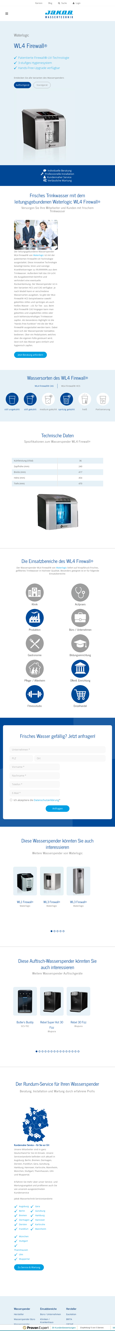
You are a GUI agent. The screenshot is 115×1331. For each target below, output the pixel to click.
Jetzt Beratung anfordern (76, 320)
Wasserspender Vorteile (20, 1235)
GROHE (62, 1230)
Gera (81, 1119)
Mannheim (79, 1164)
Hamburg (78, 1137)
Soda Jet (63, 1240)
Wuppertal (93, 1151)
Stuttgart (97, 1128)
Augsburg (64, 1124)
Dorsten (69, 1146)
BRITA (62, 1225)
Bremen (69, 1133)
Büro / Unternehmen (43, 1222)
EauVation (64, 1220)
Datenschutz (83, 1312)
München (93, 1124)
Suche (62, 3)
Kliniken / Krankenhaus (42, 1230)
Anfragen (57, 757)
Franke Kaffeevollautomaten (92, 1222)
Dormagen (65, 1142)
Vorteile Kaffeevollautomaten (92, 1241)
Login (76, 3)
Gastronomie (42, 1244)
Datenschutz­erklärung (46, 749)
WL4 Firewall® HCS (70, 352)
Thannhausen (95, 1137)
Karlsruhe (79, 1155)
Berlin (68, 1128)
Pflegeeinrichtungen (46, 1254)
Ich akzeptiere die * (37, 749)
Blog (50, 3)
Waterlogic (84, 221)
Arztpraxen (41, 1249)
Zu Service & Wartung (74, 1173)
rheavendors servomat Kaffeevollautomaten (92, 1231)
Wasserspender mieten (20, 1250)
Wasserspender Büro (20, 1227)
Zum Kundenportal (29, 1291)
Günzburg (79, 1128)
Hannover (79, 1146)
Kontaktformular (21, 1257)
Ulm (95, 1142)
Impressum (65, 1312)
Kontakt (64, 1321)
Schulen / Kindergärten (42, 1238)
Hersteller (17, 1220)
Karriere (38, 3)
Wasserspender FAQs (20, 1242)
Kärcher (63, 1245)
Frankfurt (69, 1151)
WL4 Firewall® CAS (44, 352)
